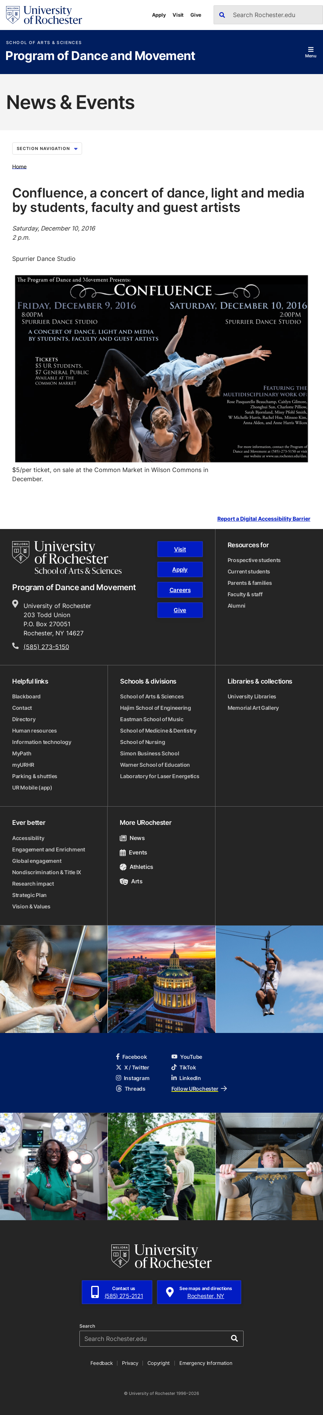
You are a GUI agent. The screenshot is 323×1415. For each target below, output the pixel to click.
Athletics (136, 867)
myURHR (23, 764)
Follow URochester (199, 1088)
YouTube (186, 1056)
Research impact (33, 883)
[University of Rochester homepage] (44, 15)
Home (19, 166)
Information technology (41, 741)
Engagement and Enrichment (48, 849)
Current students (249, 571)
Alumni (236, 605)
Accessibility (28, 838)
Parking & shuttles (34, 776)
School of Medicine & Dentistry (158, 730)
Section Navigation (47, 148)
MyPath (21, 753)
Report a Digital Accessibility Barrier (263, 519)
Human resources (34, 730)
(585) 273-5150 (46, 647)
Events (133, 852)
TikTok (183, 1067)
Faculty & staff (245, 594)
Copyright (158, 1363)
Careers (180, 590)
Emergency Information (206, 1363)
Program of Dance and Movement (100, 56)
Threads (131, 1088)
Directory (23, 719)
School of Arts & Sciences (44, 43)
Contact (22, 707)
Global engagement (36, 860)
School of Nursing (142, 741)
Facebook (131, 1056)
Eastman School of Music (152, 719)
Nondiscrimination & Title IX (46, 872)
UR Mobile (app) (32, 787)
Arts (131, 881)
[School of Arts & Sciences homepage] (67, 557)
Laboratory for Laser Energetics (159, 776)
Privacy (130, 1363)
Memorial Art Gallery (253, 707)
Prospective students (254, 560)
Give (195, 14)
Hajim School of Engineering (155, 707)
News (132, 838)
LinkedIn (186, 1078)
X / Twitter (132, 1067)
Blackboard (26, 696)
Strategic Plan (29, 895)
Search (87, 1326)
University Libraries (252, 696)
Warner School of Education (155, 764)
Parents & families (250, 582)
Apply (159, 14)
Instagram (132, 1078)
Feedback (101, 1363)
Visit (178, 14)
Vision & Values (31, 906)
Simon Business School (149, 753)
